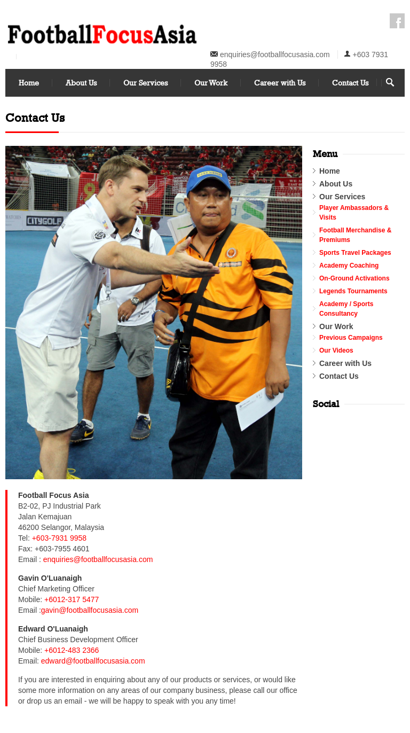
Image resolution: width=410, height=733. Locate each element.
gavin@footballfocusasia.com (89, 610)
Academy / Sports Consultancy (346, 308)
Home (29, 82)
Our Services (145, 82)
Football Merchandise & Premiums (355, 235)
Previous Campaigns (351, 337)
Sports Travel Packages (355, 252)
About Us (81, 82)
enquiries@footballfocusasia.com (275, 54)
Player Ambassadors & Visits (354, 212)
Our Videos (336, 350)
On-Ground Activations (354, 278)
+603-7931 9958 (59, 538)
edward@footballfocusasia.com (93, 661)
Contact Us (350, 82)
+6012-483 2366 (71, 650)
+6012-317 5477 (71, 599)
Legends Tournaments (353, 291)
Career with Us (279, 82)
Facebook (397, 20)
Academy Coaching (349, 265)
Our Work (210, 82)
